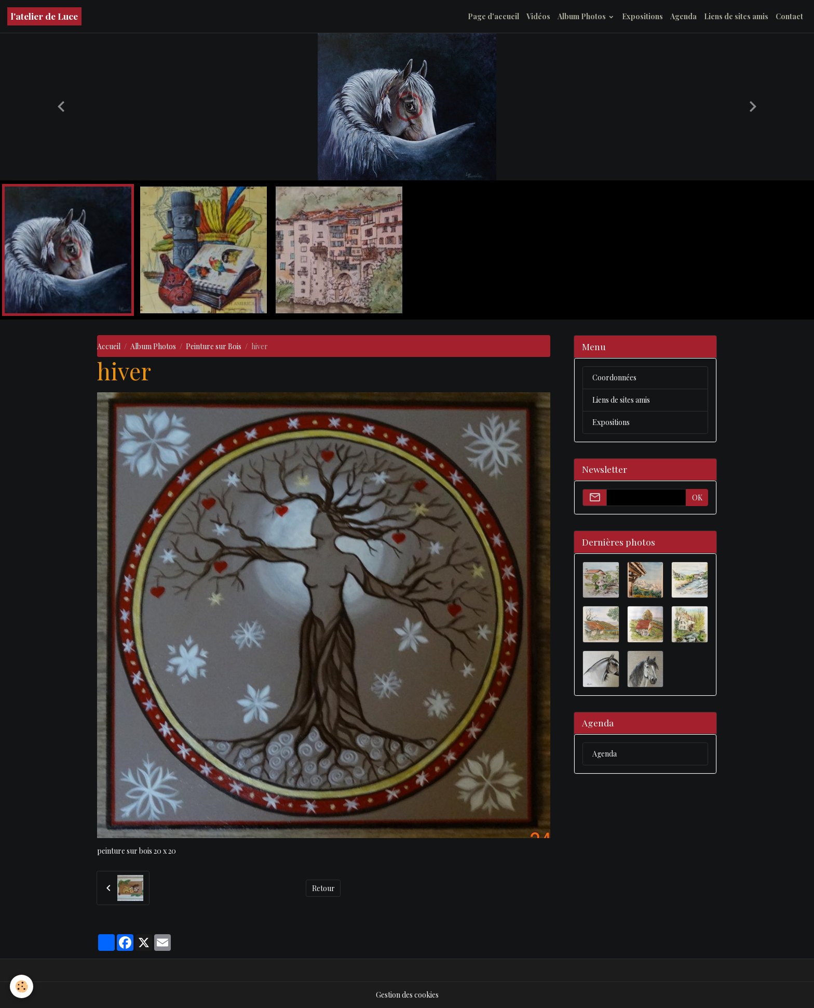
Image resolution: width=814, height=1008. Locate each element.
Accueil (108, 346)
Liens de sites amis (736, 16)
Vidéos (538, 16)
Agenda (683, 16)
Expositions (642, 16)
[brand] (44, 16)
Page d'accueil (493, 16)
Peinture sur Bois (213, 346)
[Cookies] (22, 986)
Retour (323, 888)
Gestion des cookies (407, 995)
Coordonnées (614, 377)
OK (697, 497)
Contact (789, 16)
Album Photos (582, 16)
